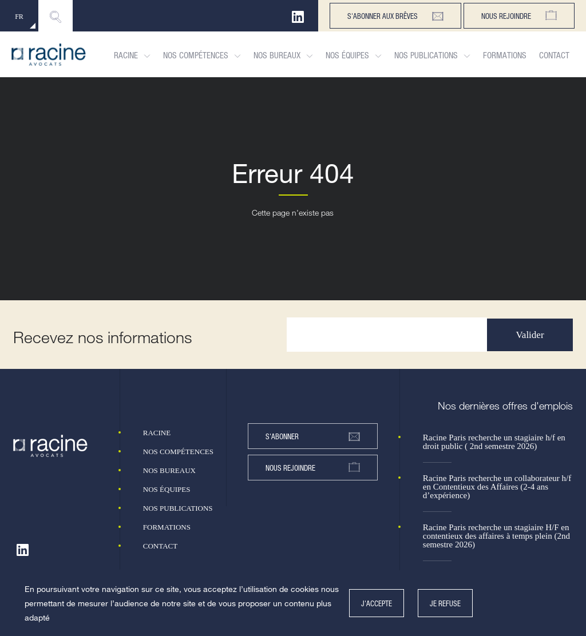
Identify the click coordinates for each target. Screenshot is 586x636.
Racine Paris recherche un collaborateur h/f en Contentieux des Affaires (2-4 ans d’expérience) (497, 487)
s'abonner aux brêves (395, 16)
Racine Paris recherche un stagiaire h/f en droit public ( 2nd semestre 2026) (494, 442)
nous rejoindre (313, 467)
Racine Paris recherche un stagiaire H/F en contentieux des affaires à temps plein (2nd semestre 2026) (496, 536)
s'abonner (313, 436)
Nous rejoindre (519, 16)
